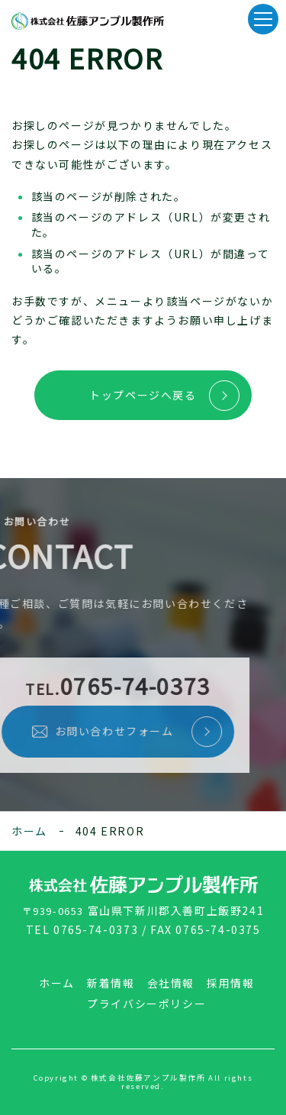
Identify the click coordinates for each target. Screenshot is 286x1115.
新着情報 (110, 983)
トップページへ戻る (142, 394)
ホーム (29, 831)
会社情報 (170, 983)
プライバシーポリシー (146, 1003)
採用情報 (230, 983)
